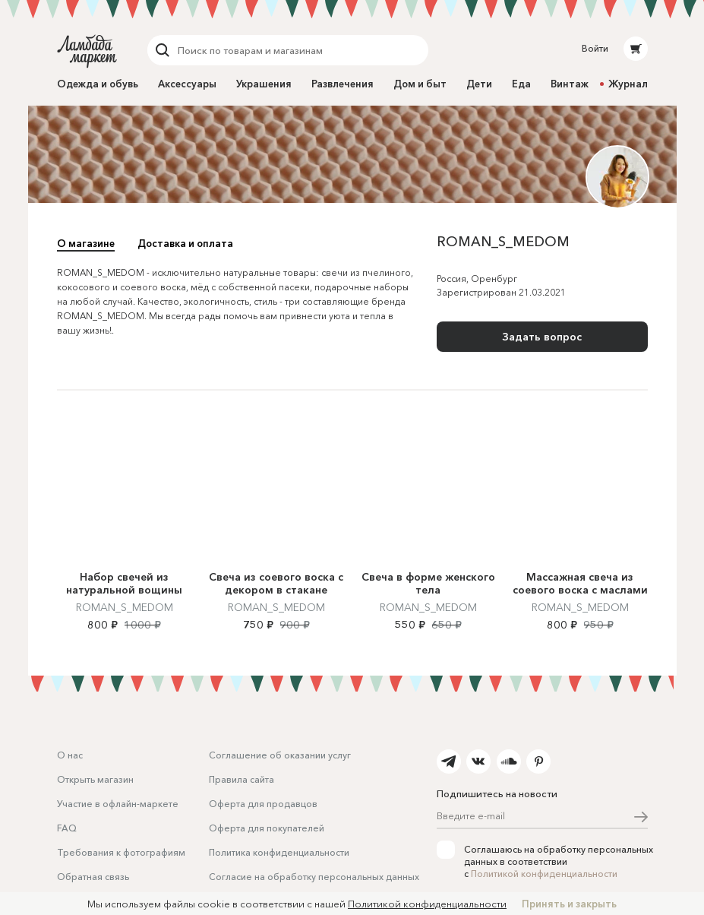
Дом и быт (420, 84)
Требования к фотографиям (121, 852)
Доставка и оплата (185, 243)
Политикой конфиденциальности (544, 873)
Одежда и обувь (97, 84)
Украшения (264, 84)
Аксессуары (187, 84)
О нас (70, 755)
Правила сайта (241, 779)
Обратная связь (93, 876)
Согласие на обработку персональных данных (314, 876)
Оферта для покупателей (266, 828)
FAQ (67, 828)
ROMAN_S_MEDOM (124, 607)
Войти (595, 48)
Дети (479, 84)
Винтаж (570, 84)
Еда (521, 84)
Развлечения (342, 84)
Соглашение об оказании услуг (280, 755)
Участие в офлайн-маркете (117, 803)
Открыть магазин (95, 779)
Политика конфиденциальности (279, 852)
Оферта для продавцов (263, 803)
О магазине (86, 243)
